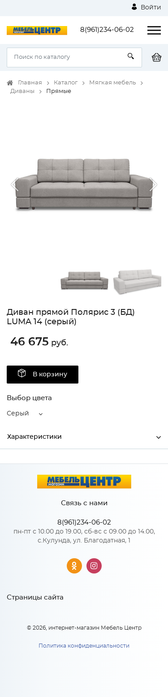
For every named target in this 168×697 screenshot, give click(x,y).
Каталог (66, 83)
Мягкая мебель (112, 83)
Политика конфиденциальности (84, 645)
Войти (146, 7)
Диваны (22, 91)
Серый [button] (18, 413)
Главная (30, 83)
